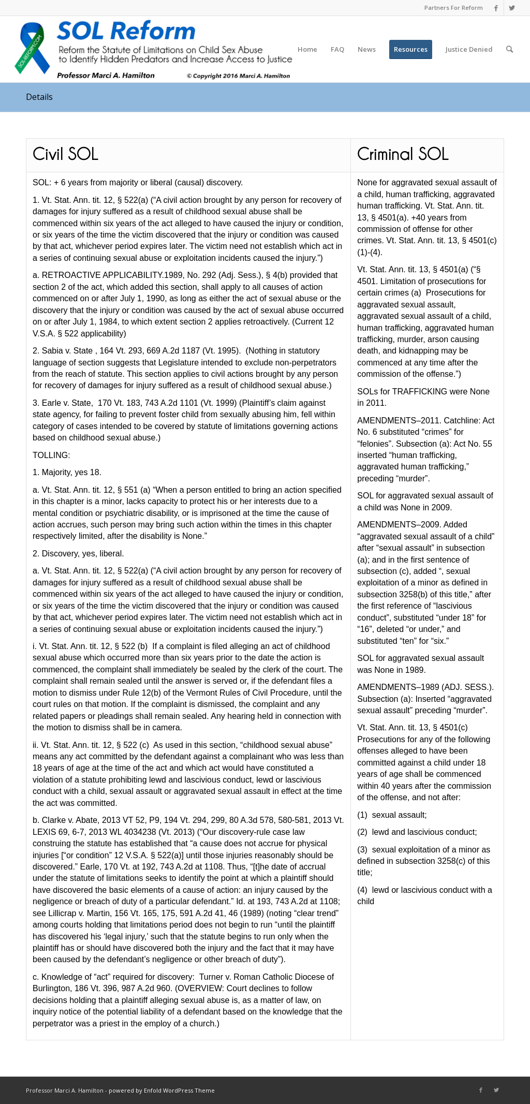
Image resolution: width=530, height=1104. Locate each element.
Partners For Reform (453, 7)
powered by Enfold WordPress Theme (162, 1090)
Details (39, 96)
